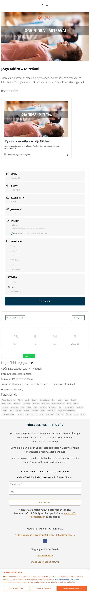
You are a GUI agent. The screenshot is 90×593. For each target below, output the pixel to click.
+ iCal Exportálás (74, 318)
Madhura (15, 260)
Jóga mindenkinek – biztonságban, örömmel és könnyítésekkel (38, 383)
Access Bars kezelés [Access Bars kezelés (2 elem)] (8, 400)
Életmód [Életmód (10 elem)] (68, 414)
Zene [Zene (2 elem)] (41, 414)
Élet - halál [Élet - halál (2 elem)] (49, 414)
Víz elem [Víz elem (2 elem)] (34, 414)
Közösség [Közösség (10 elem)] (80, 407)
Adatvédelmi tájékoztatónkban (67, 579)
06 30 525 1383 (45, 555)
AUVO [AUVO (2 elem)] (27, 400)
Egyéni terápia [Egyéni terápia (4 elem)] (6, 403)
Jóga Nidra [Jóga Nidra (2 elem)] (52, 407)
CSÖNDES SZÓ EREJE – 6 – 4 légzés (22, 368)
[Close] (88, 570)
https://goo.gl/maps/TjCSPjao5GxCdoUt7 (34, 233)
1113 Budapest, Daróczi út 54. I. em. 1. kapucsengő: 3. (45, 534)
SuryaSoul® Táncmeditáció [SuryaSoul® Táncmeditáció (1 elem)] (66, 410)
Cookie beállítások (16, 588)
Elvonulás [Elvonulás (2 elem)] (36, 403)
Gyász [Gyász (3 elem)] (69, 403)
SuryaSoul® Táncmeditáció (17, 378)
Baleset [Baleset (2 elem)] (34, 400)
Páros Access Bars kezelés (16, 373)
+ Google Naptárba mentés (19, 318)
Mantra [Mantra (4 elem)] (26, 410)
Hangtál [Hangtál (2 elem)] (76, 403)
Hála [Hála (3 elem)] (22, 407)
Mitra (13, 264)
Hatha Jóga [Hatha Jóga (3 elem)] (14, 407)
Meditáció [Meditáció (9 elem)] (35, 410)
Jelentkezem (15, 213)
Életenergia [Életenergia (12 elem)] (59, 414)
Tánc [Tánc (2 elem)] (27, 414)
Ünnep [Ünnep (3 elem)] (83, 414)
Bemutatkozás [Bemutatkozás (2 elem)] (44, 400)
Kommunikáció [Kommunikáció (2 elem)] (69, 407)
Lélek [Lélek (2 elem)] (11, 410)
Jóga (13, 246)
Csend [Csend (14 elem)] (66, 400)
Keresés (29, 356)
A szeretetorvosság (12, 389)
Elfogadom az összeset (72, 588)
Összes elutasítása (43, 588)
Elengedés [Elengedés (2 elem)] (26, 403)
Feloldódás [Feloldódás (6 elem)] (45, 403)
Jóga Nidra (15, 250)
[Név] (45, 491)
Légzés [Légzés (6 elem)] (4, 410)
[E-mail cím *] (45, 484)
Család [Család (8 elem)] (59, 400)
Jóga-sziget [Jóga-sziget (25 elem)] (43, 407)
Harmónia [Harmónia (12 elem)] (5, 407)
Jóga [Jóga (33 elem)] (35, 407)
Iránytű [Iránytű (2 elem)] (29, 407)
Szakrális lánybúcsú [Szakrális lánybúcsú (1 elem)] (8, 414)
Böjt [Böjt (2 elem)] (53, 400)
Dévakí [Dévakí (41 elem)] (73, 400)
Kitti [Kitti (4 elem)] (60, 407)
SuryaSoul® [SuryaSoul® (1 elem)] (51, 410)
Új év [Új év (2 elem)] (76, 414)
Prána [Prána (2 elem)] (43, 410)
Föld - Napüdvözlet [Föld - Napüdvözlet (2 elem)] (58, 403)
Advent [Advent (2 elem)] (20, 400)
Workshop (15, 269)
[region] (45, 581)
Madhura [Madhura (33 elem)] (18, 410)
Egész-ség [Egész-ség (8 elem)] (17, 403)
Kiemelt (14, 255)
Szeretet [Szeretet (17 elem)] (20, 414)
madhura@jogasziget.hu (19, 291)
